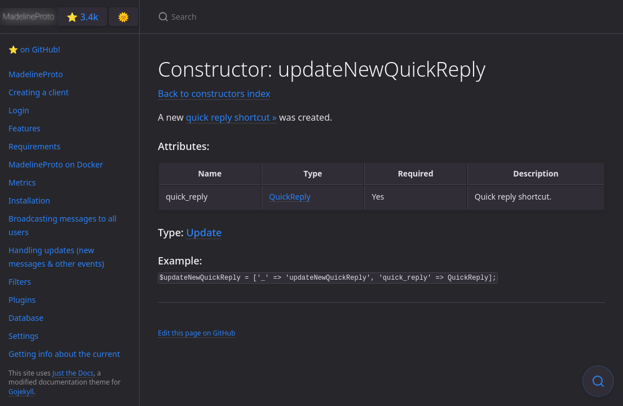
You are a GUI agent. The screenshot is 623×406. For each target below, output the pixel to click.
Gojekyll (21, 391)
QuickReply (289, 196)
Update (204, 232)
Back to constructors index (214, 93)
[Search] (291, 16)
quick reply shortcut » (231, 117)
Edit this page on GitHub (196, 333)
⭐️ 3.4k (82, 17)
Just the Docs (73, 373)
